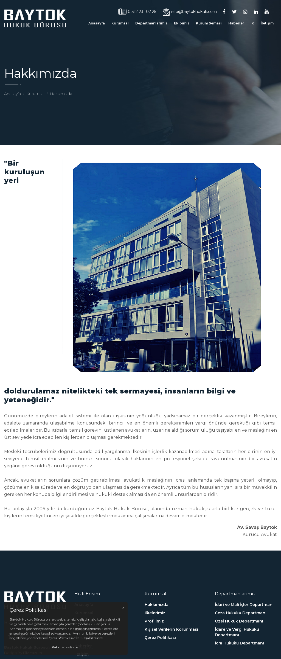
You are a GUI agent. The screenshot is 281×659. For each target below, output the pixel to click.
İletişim (267, 23)
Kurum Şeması (209, 23)
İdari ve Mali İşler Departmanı (244, 636)
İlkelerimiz (155, 644)
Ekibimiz (181, 23)
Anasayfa (96, 23)
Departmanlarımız (151, 23)
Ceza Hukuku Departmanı (240, 644)
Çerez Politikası (61, 638)
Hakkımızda (61, 93)
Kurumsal (120, 23)
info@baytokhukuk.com (190, 12)
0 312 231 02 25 (137, 12)
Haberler (236, 23)
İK (252, 23)
